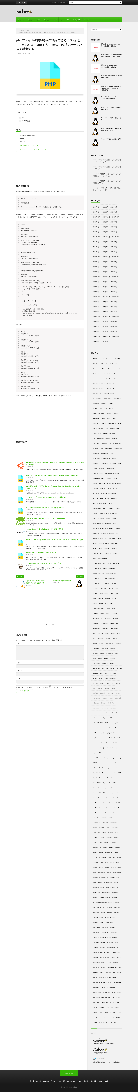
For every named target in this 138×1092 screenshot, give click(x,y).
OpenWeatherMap (98, 778)
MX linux (95, 733)
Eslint (94, 503)
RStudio (95, 862)
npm (108, 758)
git (106, 538)
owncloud (111, 788)
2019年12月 (96, 336)
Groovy (95, 593)
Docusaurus (103, 483)
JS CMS (101, 643)
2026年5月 (105, 207)
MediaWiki (111, 703)
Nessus (95, 743)
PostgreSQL (76, 20)
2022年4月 (113, 287)
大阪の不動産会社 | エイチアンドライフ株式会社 (106, 1062)
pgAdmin (111, 798)
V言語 (109, 962)
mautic (105, 698)
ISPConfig (105, 628)
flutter (114, 518)
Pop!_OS (95, 817)
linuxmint (107, 673)
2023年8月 (105, 262)
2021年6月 (96, 307)
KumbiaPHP (96, 663)
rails (102, 837)
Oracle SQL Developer (99, 783)
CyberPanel (110, 468)
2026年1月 (113, 212)
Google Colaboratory (113, 563)
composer (105, 458)
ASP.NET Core (97, 408)
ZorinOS (95, 1012)
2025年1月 (113, 232)
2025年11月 (106, 217)
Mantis (113, 688)
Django (115, 478)
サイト (18, 678)
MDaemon (96, 703)
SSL (98, 907)
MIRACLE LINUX (98, 723)
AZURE (111, 408)
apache (95, 379)
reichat (101, 852)
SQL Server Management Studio (102, 902)
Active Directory (106, 359)
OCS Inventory (97, 763)
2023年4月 (113, 267)
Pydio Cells (96, 832)
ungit (116, 942)
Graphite (95, 588)
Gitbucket (112, 538)
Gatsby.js (111, 533)
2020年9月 (96, 322)
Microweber (114, 713)
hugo (102, 613)
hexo (106, 603)
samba (119, 867)
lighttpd (95, 673)
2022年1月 (113, 292)
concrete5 (96, 463)
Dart (102, 473)
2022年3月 (96, 292)
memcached (96, 708)
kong (94, 658)
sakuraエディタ (110, 867)
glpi (101, 553)
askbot (103, 403)
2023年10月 (115, 257)
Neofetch (117, 738)
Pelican (119, 793)
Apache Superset (109, 393)
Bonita (103, 423)
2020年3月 (96, 332)
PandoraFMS (97, 793)
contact (46, 1081)
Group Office (104, 593)
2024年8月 (105, 242)
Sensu (112, 877)
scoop (109, 872)
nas (105, 738)
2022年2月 (105, 292)
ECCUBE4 (96, 493)
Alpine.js (110, 369)
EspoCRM (102, 503)
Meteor (95, 713)
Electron (95, 498)
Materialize (110, 693)
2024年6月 (96, 247)
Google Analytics (103, 558)
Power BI (105, 822)
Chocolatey (108, 448)
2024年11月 (106, 237)
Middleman (96, 718)
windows (102, 977)
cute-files (102, 468)
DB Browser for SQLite (112, 473)
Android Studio (97, 374)
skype (117, 877)
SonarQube (115, 887)
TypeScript (103, 942)
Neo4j (110, 738)
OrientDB (96, 788)
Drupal (109, 488)
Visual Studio (116, 952)
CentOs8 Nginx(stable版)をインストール (31, 150)
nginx (116, 748)
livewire (115, 673)
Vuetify (103, 962)
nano (100, 738)
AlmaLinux (96, 369)
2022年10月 (115, 277)
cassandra (112, 433)
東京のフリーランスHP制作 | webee (104, 1043)
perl (105, 798)
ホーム (32, 1081)
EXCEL (105, 508)
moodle (108, 728)
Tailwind (95, 922)
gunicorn (100, 598)
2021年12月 (96, 297)
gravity (111, 588)
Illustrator (108, 618)
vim (101, 952)
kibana (102, 653)
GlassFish (114, 548)
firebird (95, 518)
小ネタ (95, 1022)
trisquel (95, 942)
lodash (101, 678)
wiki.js (119, 972)
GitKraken (114, 543)
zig (108, 1007)
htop (113, 608)
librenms (119, 668)
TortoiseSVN (113, 937)
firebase (114, 513)
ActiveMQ (117, 359)
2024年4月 (113, 247)
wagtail (115, 962)
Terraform (96, 932)
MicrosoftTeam (104, 713)
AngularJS (107, 374)
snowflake (109, 882)
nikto (104, 753)
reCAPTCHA (97, 847)
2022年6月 (96, 287)
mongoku (96, 728)
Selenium (96, 877)
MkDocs (107, 723)
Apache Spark (97, 393)
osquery (103, 788)
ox (117, 788)
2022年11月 (106, 277)
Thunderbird (105, 932)
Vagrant (102, 947)
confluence (104, 463)
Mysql (55, 20)
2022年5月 (105, 287)
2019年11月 (106, 336)
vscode (107, 957)
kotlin (106, 658)
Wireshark (112, 987)
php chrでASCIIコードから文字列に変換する (41, 552)
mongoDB (115, 723)
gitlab (94, 548)
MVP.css (115, 728)
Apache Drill (112, 379)
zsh (101, 1012)
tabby (95, 917)
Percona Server (97, 798)
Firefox (102, 518)
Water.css (96, 967)
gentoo (95, 538)
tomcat (95, 937)
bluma (114, 418)
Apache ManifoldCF (99, 388)
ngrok (95, 753)
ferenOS (95, 513)
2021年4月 (113, 307)
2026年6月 (96, 207)
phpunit (104, 808)
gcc (117, 533)
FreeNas (118, 528)
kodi (116, 653)
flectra (108, 518)
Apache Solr (110, 388)
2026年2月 (105, 212)
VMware (95, 957)
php (31, 53)
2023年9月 (96, 262)
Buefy (119, 423)
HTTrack (95, 613)
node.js (115, 753)
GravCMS (103, 588)
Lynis (108, 683)
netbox (102, 743)
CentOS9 (96, 443)
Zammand (102, 1007)
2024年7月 (113, 242)
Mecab (103, 703)
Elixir (101, 498)
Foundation (103, 528)
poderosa (106, 813)
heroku (101, 603)
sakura (101, 867)
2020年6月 (96, 327)
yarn (98, 1002)
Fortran (95, 528)
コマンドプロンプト (99, 1017)
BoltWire (95, 423)
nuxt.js (119, 758)
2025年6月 (96, 227)
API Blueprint (97, 398)
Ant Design (116, 374)
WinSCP (104, 987)
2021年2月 (105, 312)
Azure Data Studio (98, 413)
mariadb (95, 693)
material (102, 693)
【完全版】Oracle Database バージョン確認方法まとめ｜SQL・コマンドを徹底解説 (111, 88)
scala (94, 872)
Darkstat (95, 473)
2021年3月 (96, 312)
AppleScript (106, 398)
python (104, 832)
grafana (114, 583)
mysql (102, 733)
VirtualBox (107, 952)
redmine (117, 847)
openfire (115, 768)
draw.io (102, 488)
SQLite (117, 902)
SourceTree (96, 892)
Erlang (107, 498)
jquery (95, 643)
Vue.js (30, 20)
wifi (114, 972)
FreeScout (96, 533)
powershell (113, 822)
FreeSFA (103, 533)
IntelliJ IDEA (104, 623)
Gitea (119, 538)
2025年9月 (96, 222)
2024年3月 (96, 252)
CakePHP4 (96, 433)
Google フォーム (98, 583)
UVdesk (95, 947)
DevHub (108, 478)
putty (108, 827)
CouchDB (113, 463)
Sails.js (95, 867)
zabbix (95, 1007)
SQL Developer (104, 897)
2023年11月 (106, 257)
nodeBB (95, 758)
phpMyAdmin (118, 803)
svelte (103, 912)
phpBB (95, 803)
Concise (113, 458)
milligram (104, 718)
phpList (109, 803)
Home (86, 20)
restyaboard (108, 852)
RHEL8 (95, 857)
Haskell (107, 598)
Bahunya (108, 413)
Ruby (101, 862)
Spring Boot (114, 892)
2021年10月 (115, 297)
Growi (111, 593)
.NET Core (96, 359)
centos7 (107, 438)
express (111, 508)
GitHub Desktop (104, 543)
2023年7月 (113, 262)
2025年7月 (113, 222)
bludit (108, 418)
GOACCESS (117, 553)
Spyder (95, 897)
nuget (113, 758)
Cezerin (103, 443)
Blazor (103, 418)
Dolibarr (119, 483)
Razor (94, 842)
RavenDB (116, 837)
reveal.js (117, 852)
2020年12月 (96, 317)
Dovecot (95, 488)
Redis (111, 847)
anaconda (117, 369)
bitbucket (96, 418)
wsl (94, 1002)
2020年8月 (105, 322)
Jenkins (113, 633)
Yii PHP (112, 1002)
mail (94, 688)
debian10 (96, 478)
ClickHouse (103, 453)
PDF (104, 793)
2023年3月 (96, 272)
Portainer (103, 817)
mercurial (105, 708)
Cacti (112, 428)
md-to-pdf (118, 698)
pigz (110, 808)
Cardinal (104, 433)
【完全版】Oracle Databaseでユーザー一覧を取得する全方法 (76, 2)
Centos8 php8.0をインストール (29, 145)
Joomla (115, 638)
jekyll (107, 633)
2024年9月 (96, 242)
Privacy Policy (56, 1081)
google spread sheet (109, 568)
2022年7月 (113, 282)
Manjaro (106, 688)
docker (95, 483)
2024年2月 (105, 252)
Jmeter (108, 638)
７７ (96, 169)
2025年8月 (105, 222)
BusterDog (101, 428)
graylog (117, 588)
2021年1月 (113, 312)
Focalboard (96, 523)
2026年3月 (96, 212)
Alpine (103, 369)
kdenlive (112, 648)
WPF (114, 997)
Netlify (115, 743)
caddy (117, 428)
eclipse (103, 493)
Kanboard (96, 648)
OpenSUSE (117, 773)
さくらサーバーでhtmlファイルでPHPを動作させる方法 (45, 508)
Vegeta (95, 952)
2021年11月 (106, 297)
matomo (118, 693)
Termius (112, 927)
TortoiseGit (103, 937)
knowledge (109, 653)
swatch (109, 912)
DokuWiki (112, 483)
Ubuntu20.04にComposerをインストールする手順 (43, 563)
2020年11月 (106, 317)
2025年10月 (115, 217)
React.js (46, 20)
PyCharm (115, 827)
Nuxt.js (38, 20)
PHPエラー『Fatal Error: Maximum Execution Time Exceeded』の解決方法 (52, 475)
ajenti (111, 364)
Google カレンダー (112, 573)
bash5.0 (116, 413)
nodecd (102, 758)
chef (102, 448)
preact (95, 827)
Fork (114, 523)
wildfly (95, 977)
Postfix (110, 817)
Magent (118, 683)
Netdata (108, 743)
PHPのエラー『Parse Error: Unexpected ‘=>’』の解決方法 (46, 497)
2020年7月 (113, 322)
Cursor (95, 468)
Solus (107, 887)
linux (101, 673)
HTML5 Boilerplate (98, 608)
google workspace (98, 573)
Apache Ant (103, 379)
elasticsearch (112, 493)
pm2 (94, 813)
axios (105, 408)
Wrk (119, 997)
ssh (94, 907)
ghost (101, 538)
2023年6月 (96, 267)
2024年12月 (96, 237)
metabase (113, 708)
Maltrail (100, 688)
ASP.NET (110, 403)
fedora (118, 508)
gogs (94, 558)
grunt (117, 593)
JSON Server (109, 643)
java (94, 633)
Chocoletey (118, 448)
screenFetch (117, 872)
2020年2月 (105, 332)
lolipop (102, 683)
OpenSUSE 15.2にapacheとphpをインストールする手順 (45, 518)
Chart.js (110, 443)
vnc (101, 957)
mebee (74, 1087)
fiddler (107, 513)
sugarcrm (117, 907)
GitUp (100, 548)
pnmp (99, 813)
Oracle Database (112, 778)
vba (118, 947)
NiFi (100, 753)
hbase (95, 603)
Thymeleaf (114, 932)
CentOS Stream (98, 438)
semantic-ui (104, 877)
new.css (95, 748)
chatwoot (118, 443)
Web (119, 967)
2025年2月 (105, 232)
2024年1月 (113, 252)
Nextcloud (110, 748)
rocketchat (102, 857)
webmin (95, 972)
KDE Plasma (104, 648)
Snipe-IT (101, 882)
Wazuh (103, 967)
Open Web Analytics (105, 768)
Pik (114, 808)
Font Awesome (106, 523)
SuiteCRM (96, 912)
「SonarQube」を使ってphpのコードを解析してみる (44, 529)
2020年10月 (115, 317)
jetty (118, 633)
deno (102, 478)
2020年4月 (113, 327)
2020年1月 (113, 332)
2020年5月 (105, 327)
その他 (119, 1012)
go (110, 553)
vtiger (113, 957)
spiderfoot (105, 892)
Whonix (108, 972)
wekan (102, 972)
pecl (113, 793)
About (38, 1081)
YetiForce (105, 1002)
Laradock (105, 663)
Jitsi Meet (101, 638)
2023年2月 (105, 272)
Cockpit (111, 453)
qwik (116, 832)
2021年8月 (105, 302)
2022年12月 (96, 277)
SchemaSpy (101, 872)
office (95, 768)
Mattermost (96, 698)
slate (94, 882)
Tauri (101, 922)
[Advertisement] (71, 11)
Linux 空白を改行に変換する (61, 581)
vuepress (96, 962)
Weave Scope (111, 967)
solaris (116, 882)
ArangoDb (96, 403)
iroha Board (96, 628)
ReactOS (107, 842)
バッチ (118, 1017)
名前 (18, 662)
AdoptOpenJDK (98, 364)
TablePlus (102, 917)
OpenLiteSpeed (98, 773)
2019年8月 (105, 341)
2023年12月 (96, 257)
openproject (108, 773)
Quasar (110, 832)
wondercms (106, 992)
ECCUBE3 (116, 488)
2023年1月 (113, 272)
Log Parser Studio (111, 678)
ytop (118, 1002)
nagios (95, 738)
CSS (119, 463)
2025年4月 (113, 227)
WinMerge (96, 987)
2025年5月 (105, 227)
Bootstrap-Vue (111, 423)
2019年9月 (96, 341)
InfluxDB (115, 618)
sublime (109, 907)
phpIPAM (102, 803)
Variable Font (111, 947)
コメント (19, 643)
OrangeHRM (112, 783)
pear (109, 793)
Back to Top (69, 1073)
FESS (101, 513)
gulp (94, 598)
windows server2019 (99, 982)
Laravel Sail (96, 668)
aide (106, 364)
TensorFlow (96, 927)
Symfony (116, 912)
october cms (108, 763)
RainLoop (109, 837)
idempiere (96, 618)
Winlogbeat (117, 982)
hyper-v (108, 613)
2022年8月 (105, 282)
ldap (103, 668)
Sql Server (114, 897)
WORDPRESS (116, 992)
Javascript (21, 20)
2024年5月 (105, 247)
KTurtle (112, 658)
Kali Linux (118, 643)
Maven (111, 698)
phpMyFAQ (96, 808)
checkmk (95, 448)
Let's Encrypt (110, 668)
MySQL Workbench (112, 733)
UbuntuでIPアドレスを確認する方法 (111, 139)
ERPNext (114, 498)
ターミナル (110, 1017)
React (100, 842)
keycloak (95, 653)
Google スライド (98, 578)
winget (110, 982)
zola (112, 1007)
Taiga (113, 917)
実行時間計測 (24, 121)
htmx (108, 608)
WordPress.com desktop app (101, 997)
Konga (100, 658)
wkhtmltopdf (97, 992)
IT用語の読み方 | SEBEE (100, 1053)
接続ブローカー (104, 1022)
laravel (112, 663)
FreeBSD (111, 528)
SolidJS (102, 887)
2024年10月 (115, 237)
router (119, 857)
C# (68, 20)
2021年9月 (96, 302)
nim (109, 753)
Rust (106, 862)
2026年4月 (113, 207)
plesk (119, 808)
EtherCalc (110, 503)
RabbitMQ (96, 837)
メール (19, 670)
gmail (106, 553)
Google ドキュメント (111, 578)
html (111, 603)
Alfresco (117, 364)
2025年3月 (96, 232)
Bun (94, 428)
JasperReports (114, 628)
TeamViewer (109, 922)
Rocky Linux (111, 857)
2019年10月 (115, 336)
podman (113, 813)
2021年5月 (105, 307)
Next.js (102, 748)
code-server (96, 458)
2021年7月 (113, 302)
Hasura (114, 598)
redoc (95, 852)
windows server (111, 977)
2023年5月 (105, 267)
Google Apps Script (99, 563)
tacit (108, 917)
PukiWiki (101, 827)
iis (101, 618)
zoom (117, 1007)
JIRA (94, 638)
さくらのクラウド (110, 1012)
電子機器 (113, 1022)
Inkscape (96, 623)
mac (113, 683)
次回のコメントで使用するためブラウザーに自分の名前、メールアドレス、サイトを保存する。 (45, 687)
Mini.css (111, 718)
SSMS (103, 907)
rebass (114, 842)
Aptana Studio (117, 398)
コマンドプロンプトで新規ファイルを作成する (107, 160)
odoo (115, 763)
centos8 (114, 438)
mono (102, 728)
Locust (95, 678)
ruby (62, 20)
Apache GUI (110, 383)
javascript (100, 633)
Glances (106, 548)
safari (117, 862)
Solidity (95, 887)
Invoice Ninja (114, 623)
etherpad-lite (97, 508)
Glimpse (95, 553)
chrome (95, 453)
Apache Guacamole (99, 383)
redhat (105, 847)
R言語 (112, 862)
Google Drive (97, 568)
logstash (95, 683)
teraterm (105, 927)
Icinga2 (115, 613)
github (95, 543)
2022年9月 (96, 282)
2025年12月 (96, 217)
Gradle (107, 583)
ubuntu (111, 942)
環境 (21, 118)
